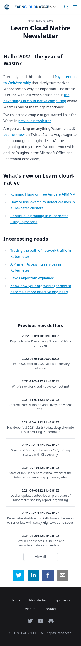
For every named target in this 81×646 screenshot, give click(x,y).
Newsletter (38, 600)
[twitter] (18, 575)
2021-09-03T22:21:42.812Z (40, 490)
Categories (45, 7)
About (30, 608)
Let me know (14, 134)
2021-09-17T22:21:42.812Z (40, 445)
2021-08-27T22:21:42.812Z (40, 513)
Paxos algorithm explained (32, 278)
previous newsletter (34, 120)
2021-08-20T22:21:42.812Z (40, 536)
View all (40, 557)
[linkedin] (33, 575)
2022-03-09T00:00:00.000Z (40, 336)
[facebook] (48, 575)
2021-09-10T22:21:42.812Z (40, 468)
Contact (49, 608)
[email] (62, 575)
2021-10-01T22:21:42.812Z (40, 422)
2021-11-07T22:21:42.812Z (40, 400)
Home (16, 600)
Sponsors (62, 600)
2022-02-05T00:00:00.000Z (40, 358)
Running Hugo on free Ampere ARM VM (43, 194)
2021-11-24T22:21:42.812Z (40, 381)
